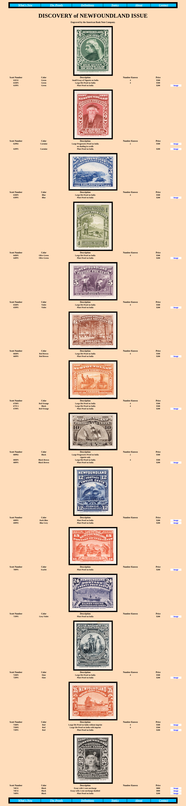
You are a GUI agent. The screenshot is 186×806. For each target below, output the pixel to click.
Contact (163, 5)
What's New (25, 5)
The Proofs (56, 5)
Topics (115, 5)
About (138, 5)
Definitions (87, 5)
